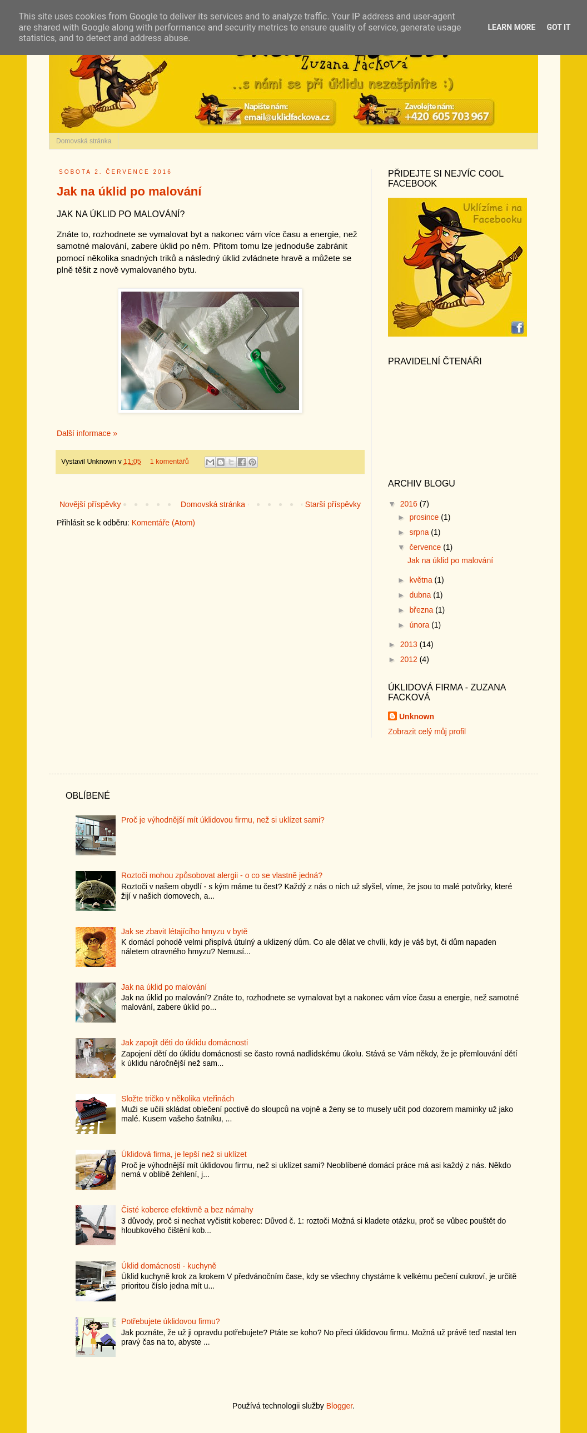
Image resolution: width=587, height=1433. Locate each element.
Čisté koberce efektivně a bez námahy (187, 1209)
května (421, 579)
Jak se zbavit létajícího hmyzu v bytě (184, 931)
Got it (558, 27)
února (420, 624)
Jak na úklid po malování (129, 191)
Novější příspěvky (90, 504)
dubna (421, 594)
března (422, 609)
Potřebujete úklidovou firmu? (170, 1321)
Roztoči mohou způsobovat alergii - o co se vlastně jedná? (221, 875)
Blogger (339, 1405)
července (426, 547)
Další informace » (87, 433)
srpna (420, 532)
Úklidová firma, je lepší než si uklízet (184, 1154)
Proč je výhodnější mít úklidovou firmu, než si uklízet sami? (223, 819)
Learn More (511, 27)
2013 (410, 644)
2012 (410, 659)
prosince (425, 517)
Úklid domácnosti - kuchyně (168, 1265)
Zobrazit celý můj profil (427, 731)
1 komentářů (169, 461)
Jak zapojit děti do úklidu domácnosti (184, 1042)
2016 (410, 503)
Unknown (416, 716)
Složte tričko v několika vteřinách (177, 1098)
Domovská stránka (83, 141)
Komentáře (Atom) (163, 522)
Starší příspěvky (333, 504)
